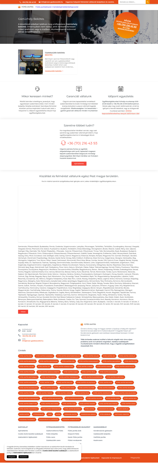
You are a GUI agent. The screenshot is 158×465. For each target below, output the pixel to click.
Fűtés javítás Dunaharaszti (89, 366)
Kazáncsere (97, 443)
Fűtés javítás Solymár (86, 393)
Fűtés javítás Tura (69, 409)
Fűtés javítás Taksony (87, 409)
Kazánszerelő (99, 432)
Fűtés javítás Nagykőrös (111, 366)
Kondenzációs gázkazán (102, 435)
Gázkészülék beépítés (101, 438)
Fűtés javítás (41, 7)
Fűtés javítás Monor (104, 371)
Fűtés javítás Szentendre (49, 366)
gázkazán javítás (70, 419)
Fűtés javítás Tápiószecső (51, 414)
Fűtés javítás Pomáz (26, 377)
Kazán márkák (52, 7)
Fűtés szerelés (105, 419)
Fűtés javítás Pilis (105, 387)
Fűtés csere (50, 441)
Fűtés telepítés (52, 438)
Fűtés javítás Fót (44, 371)
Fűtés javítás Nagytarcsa (108, 409)
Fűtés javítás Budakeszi (108, 377)
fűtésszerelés (38, 419)
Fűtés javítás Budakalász (28, 393)
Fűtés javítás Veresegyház (63, 371)
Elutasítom (23, 457)
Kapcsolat (72, 7)
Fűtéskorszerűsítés (55, 432)
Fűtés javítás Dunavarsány (29, 403)
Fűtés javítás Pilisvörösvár (92, 382)
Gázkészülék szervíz (88, 419)
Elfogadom (11, 457)
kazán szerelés (123, 414)
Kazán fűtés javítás (75, 441)
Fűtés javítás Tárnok (44, 398)
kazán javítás (24, 419)
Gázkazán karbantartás (71, 424)
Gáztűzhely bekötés (122, 419)
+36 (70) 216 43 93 (27, 2)
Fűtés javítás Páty (130, 403)
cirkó (50, 419)
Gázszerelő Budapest (27, 424)
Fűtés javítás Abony (48, 382)
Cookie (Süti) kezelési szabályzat (30, 438)
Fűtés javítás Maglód (65, 387)
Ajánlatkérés (63, 7)
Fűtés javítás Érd (25, 361)
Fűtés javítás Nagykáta (124, 387)
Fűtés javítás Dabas (71, 377)
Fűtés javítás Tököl (26, 398)
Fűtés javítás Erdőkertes (102, 398)
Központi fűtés (73, 438)
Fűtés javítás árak (74, 435)
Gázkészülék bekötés (53, 71)
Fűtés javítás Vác (109, 361)
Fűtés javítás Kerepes (106, 393)
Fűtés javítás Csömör (64, 398)
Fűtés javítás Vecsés (26, 371)
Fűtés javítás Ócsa (82, 398)
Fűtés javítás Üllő (46, 387)
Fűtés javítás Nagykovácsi (52, 403)
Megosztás (135, 460)
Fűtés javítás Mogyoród (49, 409)
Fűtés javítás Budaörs (27, 366)
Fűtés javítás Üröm (113, 403)
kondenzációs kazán (105, 414)
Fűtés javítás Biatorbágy (28, 382)
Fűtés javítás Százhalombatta (48, 377)
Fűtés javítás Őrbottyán (28, 409)
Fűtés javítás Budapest (72, 414)
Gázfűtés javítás (99, 441)
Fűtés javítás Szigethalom (125, 371)
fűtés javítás (89, 414)
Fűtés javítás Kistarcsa (27, 387)
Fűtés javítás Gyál (68, 366)
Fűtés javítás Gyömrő (85, 371)
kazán (58, 419)
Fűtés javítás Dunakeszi (44, 361)
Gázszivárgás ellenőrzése (48, 424)
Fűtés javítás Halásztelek (86, 387)
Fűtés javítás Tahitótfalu (28, 414)
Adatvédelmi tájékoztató (27, 441)
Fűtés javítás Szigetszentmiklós (68, 361)
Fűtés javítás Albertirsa (115, 382)
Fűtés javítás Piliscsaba (74, 403)
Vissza (23, 317)
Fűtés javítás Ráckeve (126, 393)
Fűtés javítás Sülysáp (94, 403)
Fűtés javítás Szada (128, 409)
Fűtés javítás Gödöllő (127, 361)
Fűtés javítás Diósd (68, 393)
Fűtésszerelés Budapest (79, 432)
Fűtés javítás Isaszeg (49, 393)
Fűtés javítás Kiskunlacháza (126, 398)
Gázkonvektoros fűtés (54, 435)
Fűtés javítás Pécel (88, 377)
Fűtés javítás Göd (131, 366)
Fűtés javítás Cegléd (91, 361)
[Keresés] (148, 2)
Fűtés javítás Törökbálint (69, 382)
